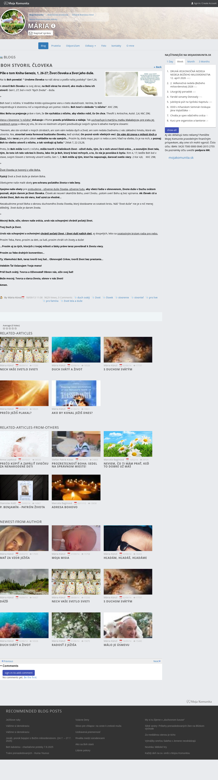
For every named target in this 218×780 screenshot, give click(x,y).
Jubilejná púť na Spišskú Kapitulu (189, 101)
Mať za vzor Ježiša (15, 558)
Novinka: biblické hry (156, 747)
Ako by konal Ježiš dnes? (72, 413)
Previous (8, 661)
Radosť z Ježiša (64, 645)
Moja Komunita (36, 14)
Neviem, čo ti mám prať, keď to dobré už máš (126, 465)
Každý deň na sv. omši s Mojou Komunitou (167, 753)
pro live (153, 297)
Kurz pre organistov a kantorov (187, 120)
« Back (158, 67)
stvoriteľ (139, 297)
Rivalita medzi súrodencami (90, 738)
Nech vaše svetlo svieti (19, 369)
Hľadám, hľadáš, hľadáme (125, 558)
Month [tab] (191, 61)
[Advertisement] (190, 214)
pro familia (52, 300)
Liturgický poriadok (181, 91)
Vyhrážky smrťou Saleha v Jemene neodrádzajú (170, 741)
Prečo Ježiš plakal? (16, 413)
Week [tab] (180, 61)
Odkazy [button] (90, 45)
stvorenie (123, 297)
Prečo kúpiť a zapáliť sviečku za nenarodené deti (24, 465)
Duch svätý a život (67, 369)
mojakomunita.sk (181, 158)
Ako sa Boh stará (84, 744)
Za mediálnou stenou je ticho (160, 734)
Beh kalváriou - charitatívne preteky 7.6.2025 (29, 747)
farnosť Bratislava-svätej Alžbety (43, 19)
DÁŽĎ (4, 601)
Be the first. (30, 677)
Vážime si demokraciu (17, 726)
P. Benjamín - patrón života (22, 507)
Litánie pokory (82, 750)
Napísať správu (40, 33)
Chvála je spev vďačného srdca (187, 115)
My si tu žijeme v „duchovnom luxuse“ (165, 719)
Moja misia (60, 558)
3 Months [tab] (204, 61)
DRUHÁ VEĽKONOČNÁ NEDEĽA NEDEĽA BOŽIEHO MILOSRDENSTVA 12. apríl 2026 (190, 75)
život (97, 297)
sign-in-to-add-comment (19, 672)
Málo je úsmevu (116, 645)
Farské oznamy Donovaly (184, 96)
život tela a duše (73, 300)
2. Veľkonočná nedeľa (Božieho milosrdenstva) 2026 (187, 84)
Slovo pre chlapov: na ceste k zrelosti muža (98, 726)
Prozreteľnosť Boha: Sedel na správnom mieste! (74, 465)
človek (109, 297)
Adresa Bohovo (65, 507)
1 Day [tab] (170, 61)
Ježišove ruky (13, 719)
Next (156, 661)
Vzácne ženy (82, 719)
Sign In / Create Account (203, 3)
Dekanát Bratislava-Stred (83, 14)
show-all (172, 130)
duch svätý (83, 297)
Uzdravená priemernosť (87, 732)
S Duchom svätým (118, 369)
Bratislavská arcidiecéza (58, 14)
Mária (38, 26)
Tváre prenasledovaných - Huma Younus (27, 753)
